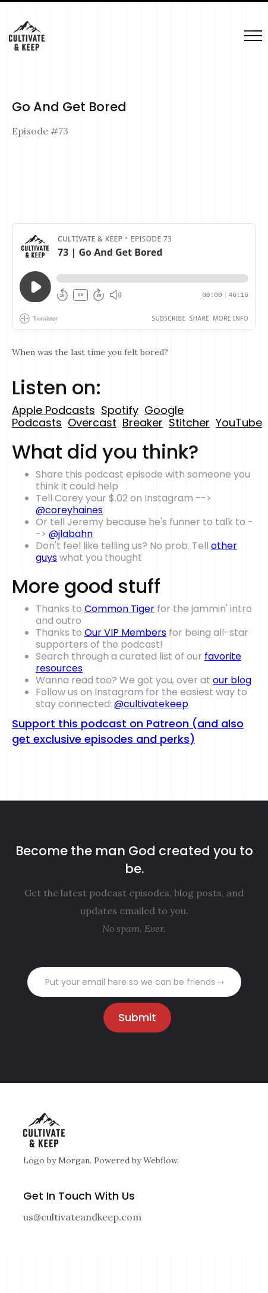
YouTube (239, 422)
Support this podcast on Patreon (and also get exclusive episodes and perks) (128, 731)
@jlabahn (71, 534)
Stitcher (189, 422)
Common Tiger (119, 609)
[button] (253, 36)
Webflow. (161, 1160)
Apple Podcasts (53, 410)
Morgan (74, 1160)
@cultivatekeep (151, 704)
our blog (232, 680)
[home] (24, 36)
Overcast (92, 422)
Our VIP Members (125, 632)
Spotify (119, 410)
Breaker (142, 422)
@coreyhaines (69, 510)
